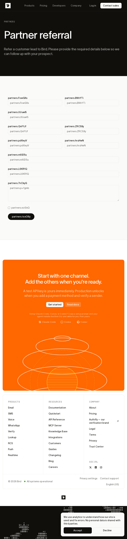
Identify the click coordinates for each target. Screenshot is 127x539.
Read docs (73, 304)
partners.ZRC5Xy (74, 126)
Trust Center (96, 446)
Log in (92, 5)
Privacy (93, 440)
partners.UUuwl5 (17, 112)
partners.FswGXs (17, 98)
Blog (51, 461)
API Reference (57, 419)
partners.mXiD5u (17, 154)
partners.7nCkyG (17, 183)
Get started (54, 304)
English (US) (112, 484)
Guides (53, 449)
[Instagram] (101, 467)
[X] (90, 467)
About (92, 407)
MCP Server (55, 425)
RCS (10, 443)
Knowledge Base (58, 431)
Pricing (43, 5)
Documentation (57, 407)
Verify (11, 431)
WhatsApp (14, 425)
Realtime (13, 455)
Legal (92, 428)
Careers (53, 467)
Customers (55, 443)
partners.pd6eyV (17, 140)
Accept (77, 530)
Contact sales (111, 5)
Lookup (12, 437)
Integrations (55, 437)
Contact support (109, 478)
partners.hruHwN (74, 140)
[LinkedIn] (95, 467)
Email (11, 407)
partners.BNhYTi (74, 98)
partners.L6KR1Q (17, 169)
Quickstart (54, 413)
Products (29, 5)
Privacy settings (88, 478)
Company (76, 5)
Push (10, 449)
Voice (11, 419)
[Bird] (8, 5)
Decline (107, 530)
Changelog (55, 455)
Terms (92, 434)
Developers (59, 5)
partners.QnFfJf (17, 126)
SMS (10, 413)
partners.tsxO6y (21, 216)
